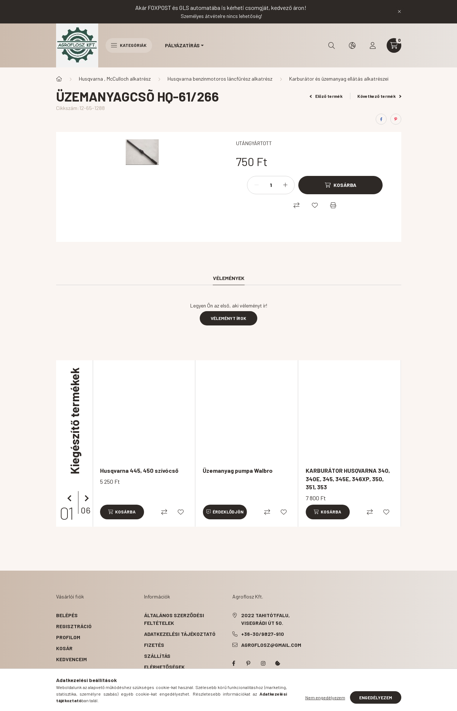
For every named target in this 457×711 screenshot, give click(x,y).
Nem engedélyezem (325, 701)
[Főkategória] (59, 79)
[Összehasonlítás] (296, 205)
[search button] (331, 45)
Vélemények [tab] (228, 278)
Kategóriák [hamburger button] (129, 45)
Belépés (67, 615)
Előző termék (326, 96)
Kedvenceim (71, 659)
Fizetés (154, 645)
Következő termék (379, 96)
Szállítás (157, 656)
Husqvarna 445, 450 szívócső (139, 470)
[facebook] (381, 119)
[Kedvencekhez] (314, 205)
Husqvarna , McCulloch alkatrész (115, 78)
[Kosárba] (340, 185)
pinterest (248, 663)
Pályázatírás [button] (182, 45)
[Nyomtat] (333, 205)
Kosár (64, 648)
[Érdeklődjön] (225, 512)
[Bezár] (399, 11)
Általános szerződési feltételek (174, 619)
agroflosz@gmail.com (271, 645)
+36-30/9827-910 (262, 634)
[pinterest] (395, 119)
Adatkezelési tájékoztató (179, 634)
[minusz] (256, 185)
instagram (263, 663)
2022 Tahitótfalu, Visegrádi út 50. (265, 619)
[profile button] (372, 45)
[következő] (85, 498)
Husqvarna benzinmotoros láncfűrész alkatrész (219, 78)
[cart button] (394, 45)
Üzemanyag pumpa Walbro (238, 470)
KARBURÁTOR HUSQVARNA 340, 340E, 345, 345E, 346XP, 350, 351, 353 (348, 478)
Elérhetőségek (164, 667)
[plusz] (285, 185)
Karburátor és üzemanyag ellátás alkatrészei (338, 78)
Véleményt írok (228, 318)
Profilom (68, 637)
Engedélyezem (375, 701)
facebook (233, 663)
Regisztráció (74, 626)
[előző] (70, 498)
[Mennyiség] (270, 185)
